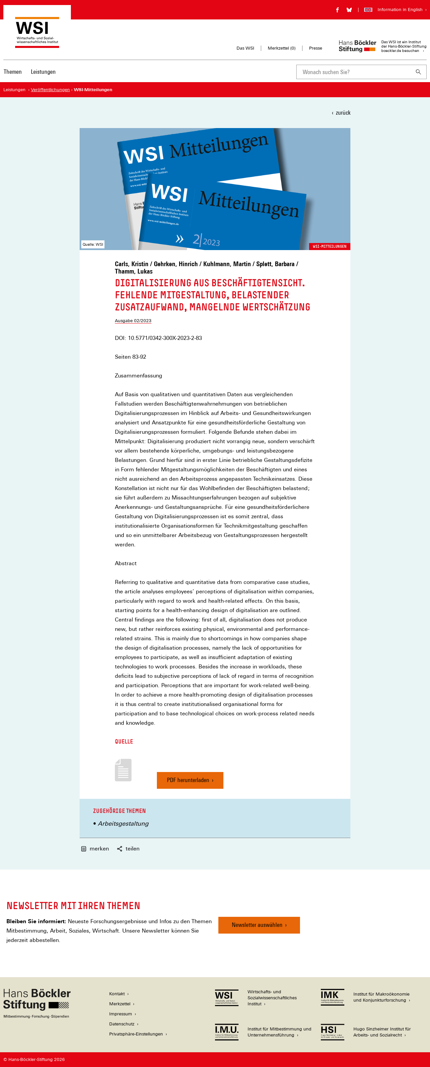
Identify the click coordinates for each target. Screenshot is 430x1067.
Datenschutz (121, 1023)
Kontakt (117, 993)
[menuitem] (12, 76)
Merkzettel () (282, 48)
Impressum (120, 1013)
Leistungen (43, 71)
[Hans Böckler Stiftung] (37, 1016)
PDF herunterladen (188, 782)
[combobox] (353, 72)
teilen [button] (128, 848)
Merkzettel (119, 1003)
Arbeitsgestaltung (123, 823)
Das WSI (245, 48)
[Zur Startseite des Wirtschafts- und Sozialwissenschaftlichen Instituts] (37, 44)
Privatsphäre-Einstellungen (136, 1033)
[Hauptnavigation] (29, 71)
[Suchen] (419, 72)
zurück (343, 112)
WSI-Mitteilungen (330, 246)
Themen (13, 71)
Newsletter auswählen (257, 924)
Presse (315, 48)
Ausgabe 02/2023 (133, 320)
